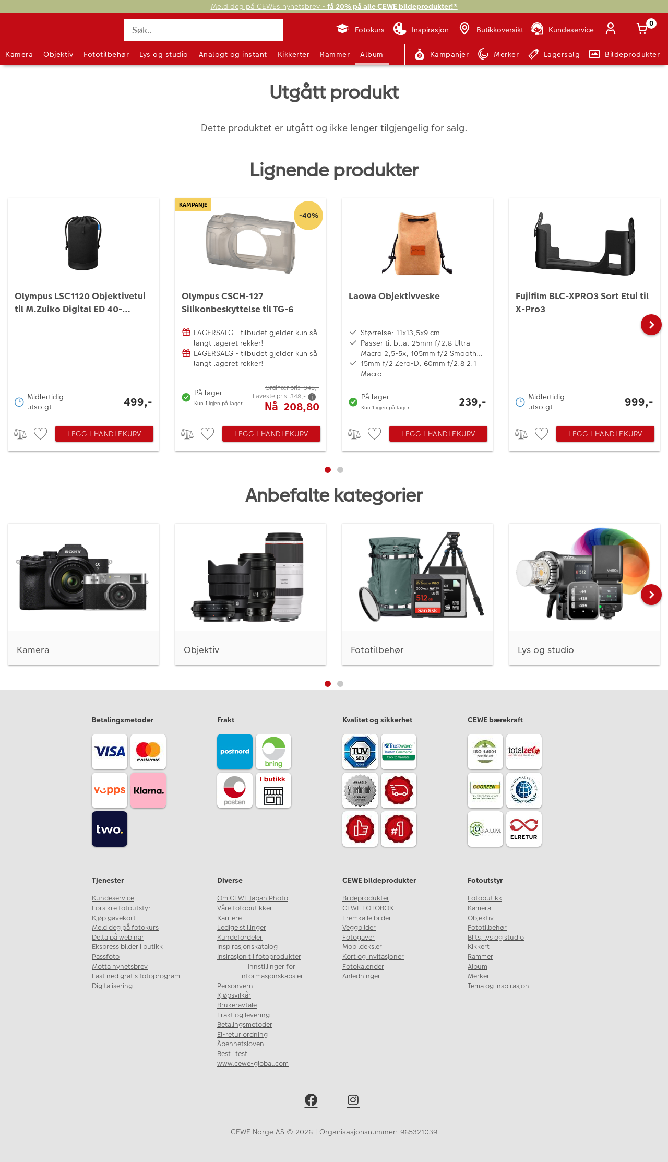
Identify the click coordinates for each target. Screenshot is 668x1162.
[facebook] (312, 1102)
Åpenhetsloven (240, 1044)
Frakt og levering (243, 1015)
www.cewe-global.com (253, 1064)
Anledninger (361, 976)
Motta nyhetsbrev (120, 966)
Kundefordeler (240, 937)
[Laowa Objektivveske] (417, 305)
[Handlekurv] (644, 29)
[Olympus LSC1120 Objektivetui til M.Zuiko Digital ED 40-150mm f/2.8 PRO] (83, 305)
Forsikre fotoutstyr (121, 908)
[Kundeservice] (562, 29)
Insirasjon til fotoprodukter (259, 957)
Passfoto (106, 957)
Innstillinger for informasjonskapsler (271, 971)
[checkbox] (42, 434)
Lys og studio (163, 54)
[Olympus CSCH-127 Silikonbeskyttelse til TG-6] (250, 305)
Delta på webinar (118, 937)
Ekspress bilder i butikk (127, 947)
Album (372, 54)
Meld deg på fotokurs (125, 927)
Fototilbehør (106, 54)
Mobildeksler (362, 947)
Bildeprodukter (365, 898)
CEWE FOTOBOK (367, 908)
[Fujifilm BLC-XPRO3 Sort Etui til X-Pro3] (584, 305)
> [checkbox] (24, 434)
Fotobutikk (485, 898)
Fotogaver (358, 937)
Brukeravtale (237, 1005)
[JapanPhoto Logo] (33, 38)
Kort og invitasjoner (373, 957)
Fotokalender (363, 966)
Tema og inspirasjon (498, 986)
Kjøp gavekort (114, 918)
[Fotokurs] (359, 29)
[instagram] (355, 1102)
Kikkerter (294, 54)
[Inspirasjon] (421, 29)
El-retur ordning (242, 1034)
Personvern (235, 986)
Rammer (335, 54)
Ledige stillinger (241, 927)
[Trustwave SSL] (400, 753)
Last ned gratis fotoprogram (136, 976)
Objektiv (58, 54)
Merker (479, 976)
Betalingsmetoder (244, 1024)
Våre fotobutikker (244, 908)
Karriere (229, 918)
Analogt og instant (233, 54)
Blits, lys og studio (496, 937)
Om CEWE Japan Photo (252, 898)
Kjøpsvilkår (234, 995)
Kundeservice (113, 898)
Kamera (19, 54)
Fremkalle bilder (366, 918)
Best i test (232, 1054)
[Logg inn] (612, 29)
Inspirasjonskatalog (247, 947)
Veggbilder (359, 927)
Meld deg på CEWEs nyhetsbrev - (334, 6)
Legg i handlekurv (104, 434)
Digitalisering (112, 986)
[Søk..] (203, 30)
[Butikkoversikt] (490, 29)
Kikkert (479, 947)
